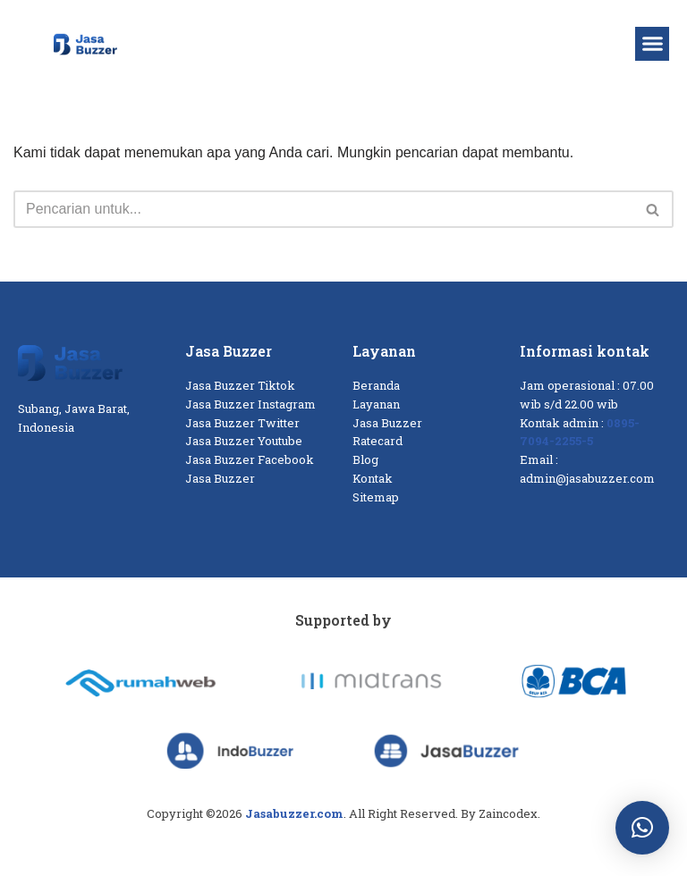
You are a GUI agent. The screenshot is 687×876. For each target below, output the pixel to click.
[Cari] (323, 209)
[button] (652, 44)
